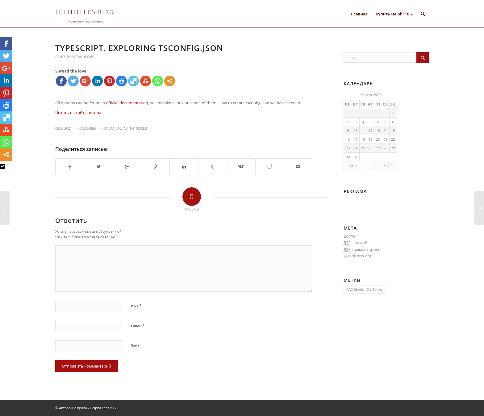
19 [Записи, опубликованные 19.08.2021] (371, 139)
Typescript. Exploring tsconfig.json (139, 47)
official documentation (127, 103)
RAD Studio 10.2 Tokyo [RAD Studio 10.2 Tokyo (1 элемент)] (364, 289)
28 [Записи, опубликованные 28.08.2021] (386, 148)
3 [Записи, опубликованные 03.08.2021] (356, 121)
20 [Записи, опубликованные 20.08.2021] (378, 139)
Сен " (388, 165)
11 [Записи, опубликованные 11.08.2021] (363, 130)
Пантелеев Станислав (74, 57)
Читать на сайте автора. (78, 112)
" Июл (352, 165)
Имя (136, 306)
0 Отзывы (87, 128)
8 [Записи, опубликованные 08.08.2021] (393, 121)
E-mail (137, 325)
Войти (350, 236)
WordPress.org (357, 256)
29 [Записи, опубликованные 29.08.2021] (393, 148)
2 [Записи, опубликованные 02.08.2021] (348, 121)
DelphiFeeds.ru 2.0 (104, 408)
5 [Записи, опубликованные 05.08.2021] (370, 121)
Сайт (135, 345)
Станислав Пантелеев (127, 128)
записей (355, 243)
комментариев (362, 249)
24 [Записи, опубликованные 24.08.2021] (356, 148)
